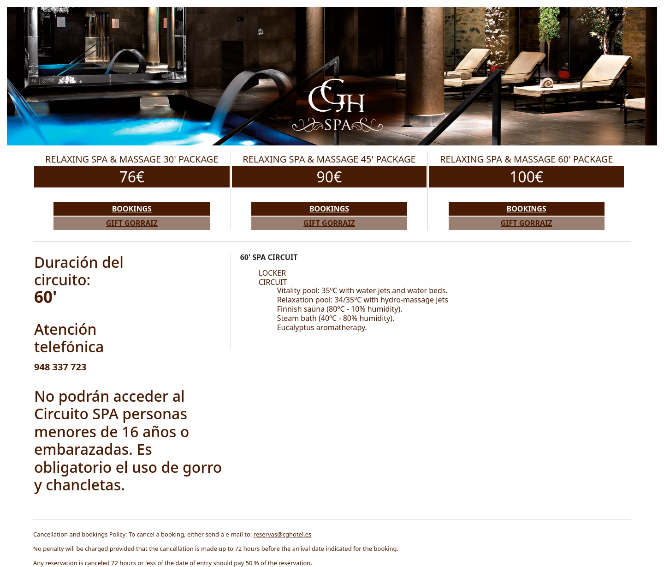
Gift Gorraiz (132, 223)
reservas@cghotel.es (283, 534)
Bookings (132, 209)
